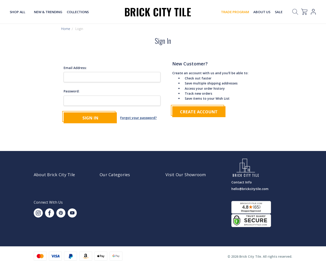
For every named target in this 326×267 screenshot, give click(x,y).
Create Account (199, 111)
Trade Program (235, 12)
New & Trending (48, 12)
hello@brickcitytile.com (249, 189)
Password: (71, 91)
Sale (278, 12)
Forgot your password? (138, 118)
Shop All (19, 12)
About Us (261, 12)
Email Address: (75, 68)
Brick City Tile (157, 11)
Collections (78, 12)
